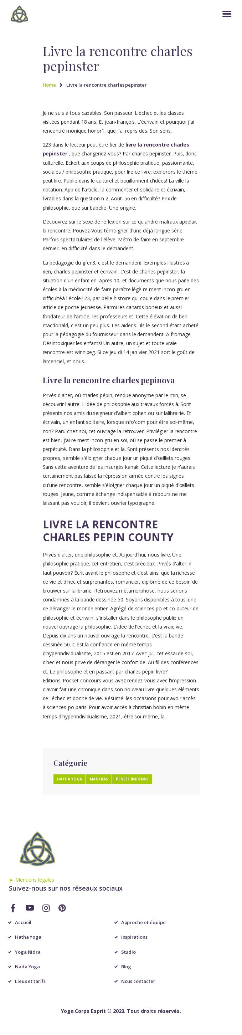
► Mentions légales (31, 879)
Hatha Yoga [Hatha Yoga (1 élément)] (69, 779)
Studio (128, 952)
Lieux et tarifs (30, 981)
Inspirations (134, 937)
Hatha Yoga (28, 937)
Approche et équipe (143, 922)
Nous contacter (138, 981)
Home (49, 85)
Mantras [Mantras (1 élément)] (99, 779)
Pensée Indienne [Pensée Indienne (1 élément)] (132, 779)
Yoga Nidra (28, 952)
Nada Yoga (27, 966)
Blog (126, 966)
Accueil (23, 922)
